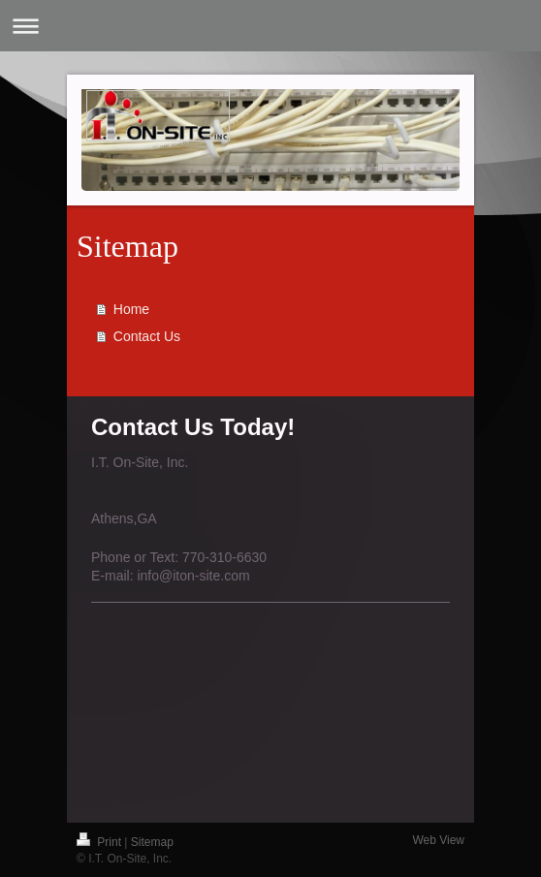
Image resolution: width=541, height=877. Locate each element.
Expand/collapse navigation (270, 26)
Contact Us (146, 336)
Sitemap (152, 842)
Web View (438, 840)
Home (131, 309)
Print (100, 842)
